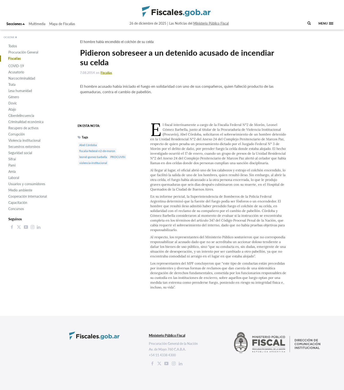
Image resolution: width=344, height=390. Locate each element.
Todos (12, 46)
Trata (12, 84)
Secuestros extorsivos (24, 147)
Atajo (12, 109)
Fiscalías (14, 58)
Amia (12, 171)
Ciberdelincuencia (21, 116)
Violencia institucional (24, 140)
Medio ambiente (20, 190)
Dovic (12, 103)
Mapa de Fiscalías (62, 24)
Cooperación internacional (27, 196)
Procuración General (23, 52)
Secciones (15, 24)
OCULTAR (10, 37)
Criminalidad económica (25, 122)
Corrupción (16, 134)
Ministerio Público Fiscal (211, 23)
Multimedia (37, 24)
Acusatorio (16, 72)
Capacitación (17, 202)
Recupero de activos (23, 128)
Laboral (13, 178)
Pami (12, 165)
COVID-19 (16, 66)
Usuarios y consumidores (26, 184)
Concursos (16, 209)
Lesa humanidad (20, 91)
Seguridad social (20, 153)
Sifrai (12, 159)
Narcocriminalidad (21, 78)
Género (13, 97)
